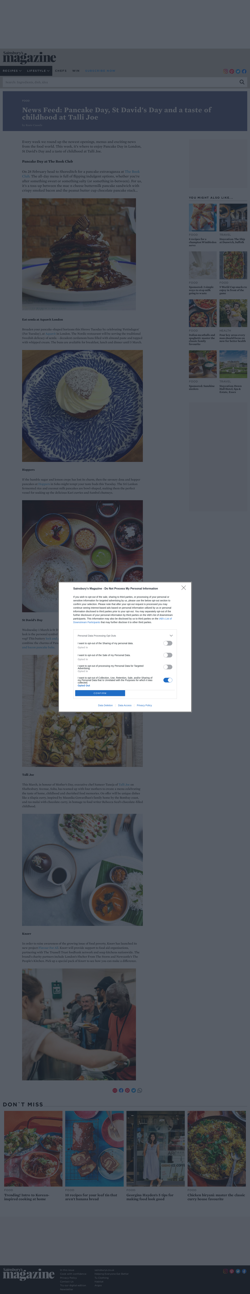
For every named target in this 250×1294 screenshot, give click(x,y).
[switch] (167, 643)
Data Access (124, 705)
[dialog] (125, 647)
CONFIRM (100, 693)
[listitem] (125, 635)
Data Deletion (105, 705)
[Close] (185, 589)
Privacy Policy (144, 705)
